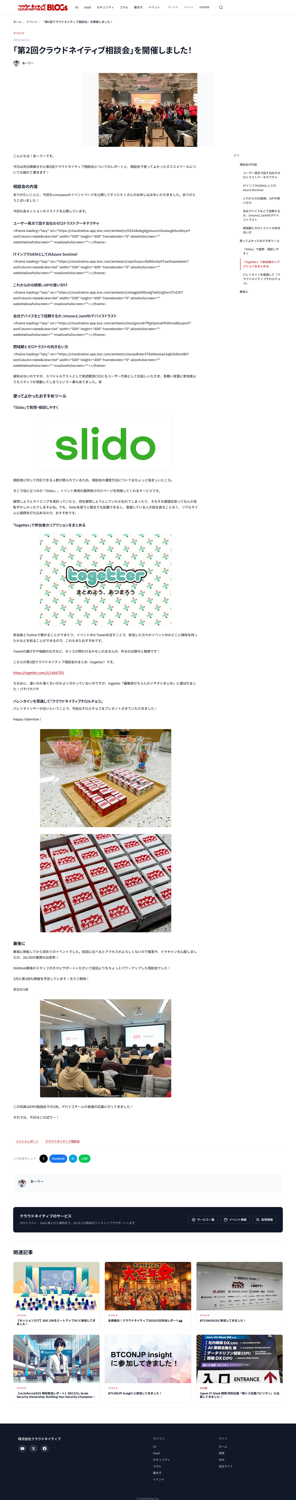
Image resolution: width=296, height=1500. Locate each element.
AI (76, 7)
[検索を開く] (221, 7)
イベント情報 (235, 1220)
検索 (221, 1453)
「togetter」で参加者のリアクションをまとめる (261, 264)
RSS (221, 1460)
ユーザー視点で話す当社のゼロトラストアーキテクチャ (261, 175)
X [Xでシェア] (44, 1159)
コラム (124, 7)
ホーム (17, 22)
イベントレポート (27, 1141)
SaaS (87, 7)
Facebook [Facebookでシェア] (58, 1159)
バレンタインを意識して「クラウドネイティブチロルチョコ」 (261, 279)
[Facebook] (44, 1448)
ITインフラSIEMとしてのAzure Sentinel (259, 188)
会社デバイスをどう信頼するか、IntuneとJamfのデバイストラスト (261, 215)
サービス (173, 7)
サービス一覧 (203, 1220)
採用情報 (204, 7)
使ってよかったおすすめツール (260, 241)
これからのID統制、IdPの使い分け (261, 200)
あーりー (28, 63)
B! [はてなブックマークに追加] (73, 1159)
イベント (154, 7)
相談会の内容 (248, 165)
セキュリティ (105, 7)
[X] (33, 1448)
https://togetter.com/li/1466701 (38, 672)
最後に (244, 292)
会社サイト (226, 1466)
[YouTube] (22, 1448)
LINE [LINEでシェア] (84, 1159)
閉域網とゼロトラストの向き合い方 (261, 230)
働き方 (138, 7)
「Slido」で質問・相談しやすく (261, 251)
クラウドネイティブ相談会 (62, 1141)
